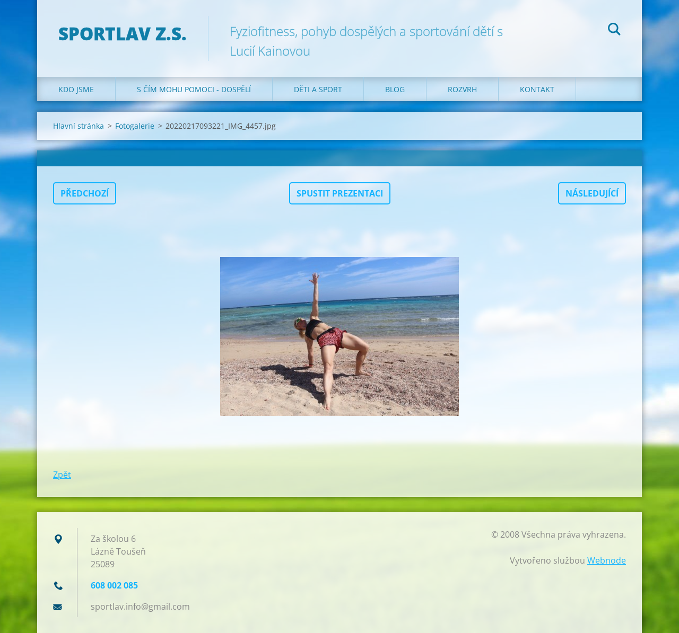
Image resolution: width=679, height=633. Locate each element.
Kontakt (537, 89)
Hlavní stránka (78, 126)
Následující (592, 193)
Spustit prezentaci (340, 193)
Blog (395, 89)
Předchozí (84, 193)
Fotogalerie (134, 126)
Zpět (62, 474)
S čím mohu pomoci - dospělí (194, 89)
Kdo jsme (76, 89)
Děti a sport (318, 89)
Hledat (614, 30)
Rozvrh (462, 89)
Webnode (606, 560)
